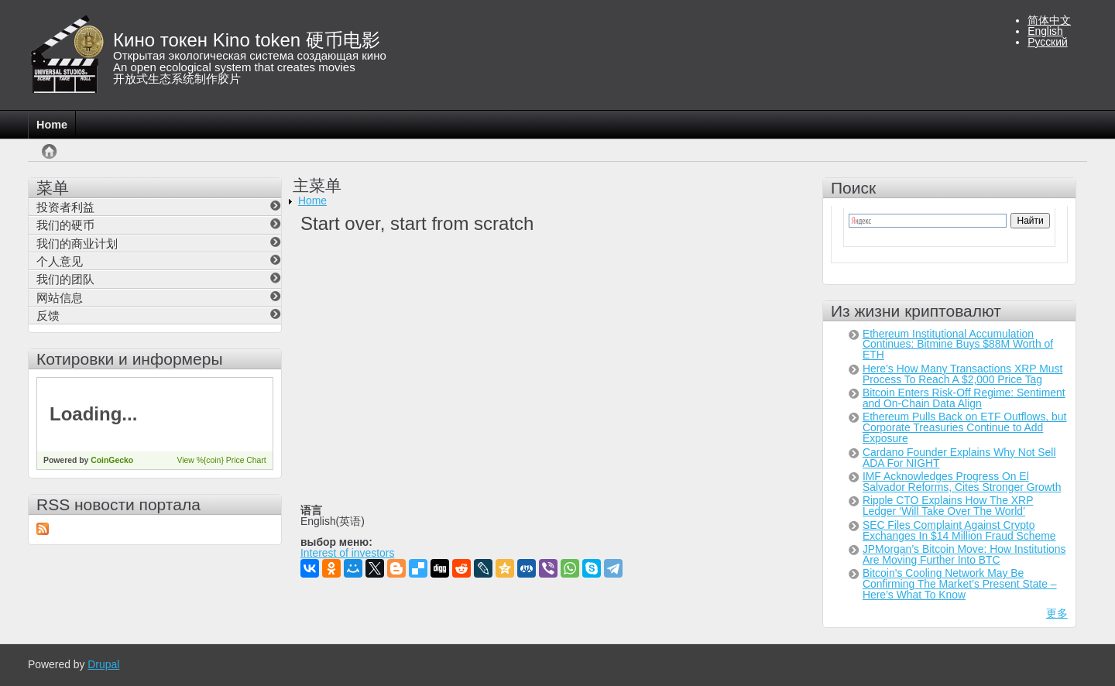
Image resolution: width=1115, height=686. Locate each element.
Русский (1048, 42)
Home (51, 124)
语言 (311, 511)
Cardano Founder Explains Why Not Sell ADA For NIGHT (959, 457)
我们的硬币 (65, 225)
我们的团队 (65, 279)
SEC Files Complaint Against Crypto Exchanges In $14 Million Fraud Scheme (959, 530)
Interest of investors (347, 553)
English (1045, 31)
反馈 (48, 315)
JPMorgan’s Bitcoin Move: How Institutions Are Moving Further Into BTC (964, 554)
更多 (1057, 613)
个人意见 (59, 261)
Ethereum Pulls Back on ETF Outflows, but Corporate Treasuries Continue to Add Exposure (965, 427)
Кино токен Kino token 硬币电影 (246, 39)
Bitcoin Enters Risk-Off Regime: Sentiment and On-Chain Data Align (964, 398)
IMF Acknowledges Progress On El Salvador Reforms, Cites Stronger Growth (962, 481)
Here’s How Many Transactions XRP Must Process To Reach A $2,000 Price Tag (962, 374)
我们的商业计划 (77, 243)
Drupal (103, 664)
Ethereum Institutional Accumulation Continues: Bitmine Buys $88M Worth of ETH (958, 345)
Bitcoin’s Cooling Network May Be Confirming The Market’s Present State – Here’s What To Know (960, 584)
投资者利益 (65, 207)
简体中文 (1049, 20)
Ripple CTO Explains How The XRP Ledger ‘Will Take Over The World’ (948, 505)
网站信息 (59, 297)
